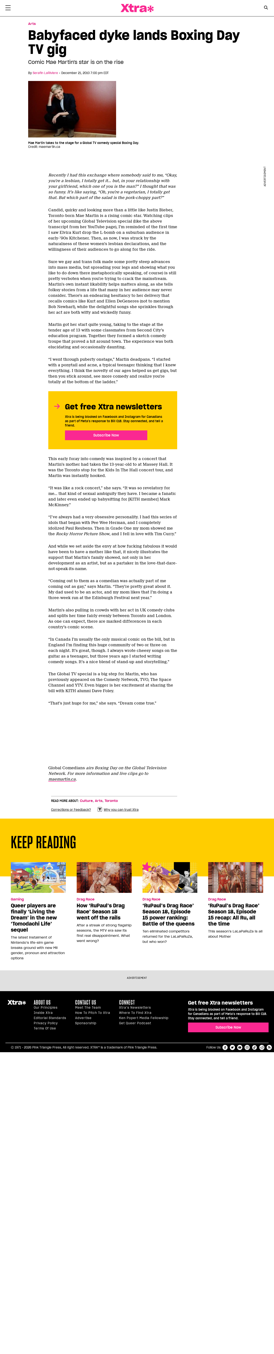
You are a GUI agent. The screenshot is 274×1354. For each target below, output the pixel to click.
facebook (225, 1047)
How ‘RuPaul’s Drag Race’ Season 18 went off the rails (101, 912)
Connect (127, 1002)
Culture (86, 801)
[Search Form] (266, 8)
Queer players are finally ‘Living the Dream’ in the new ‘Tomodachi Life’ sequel (34, 918)
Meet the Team (88, 1008)
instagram (247, 1047)
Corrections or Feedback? (71, 810)
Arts (98, 801)
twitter (232, 1047)
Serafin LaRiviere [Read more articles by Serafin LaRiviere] (45, 73)
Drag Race (85, 899)
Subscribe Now (106, 435)
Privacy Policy (46, 1023)
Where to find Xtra (135, 1013)
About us (42, 1002)
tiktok (254, 1047)
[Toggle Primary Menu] (8, 8)
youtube (239, 1047)
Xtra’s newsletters (135, 1008)
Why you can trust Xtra (118, 810)
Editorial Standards (50, 1018)
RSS (269, 1047)
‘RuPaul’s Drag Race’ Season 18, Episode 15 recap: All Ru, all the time (233, 915)
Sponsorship (85, 1023)
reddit (261, 1047)
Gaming (17, 899)
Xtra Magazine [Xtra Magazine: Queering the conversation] (137, 8)
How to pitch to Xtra (92, 1013)
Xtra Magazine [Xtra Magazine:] (16, 1004)
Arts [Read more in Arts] (32, 24)
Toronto (111, 801)
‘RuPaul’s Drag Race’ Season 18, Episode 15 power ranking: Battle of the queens (169, 915)
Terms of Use (45, 1028)
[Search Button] (266, 7)
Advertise (83, 1018)
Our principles (46, 1008)
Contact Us (85, 1002)
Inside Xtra (43, 1013)
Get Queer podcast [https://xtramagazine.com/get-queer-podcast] (135, 1023)
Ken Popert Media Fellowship (144, 1018)
